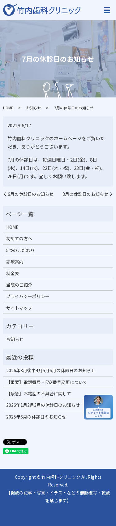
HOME (8, 107)
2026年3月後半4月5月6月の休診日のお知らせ (50, 370)
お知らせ (33, 107)
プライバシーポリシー (27, 296)
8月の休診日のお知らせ (85, 194)
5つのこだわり (20, 250)
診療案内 (15, 262)
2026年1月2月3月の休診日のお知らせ (43, 405)
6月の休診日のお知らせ (31, 194)
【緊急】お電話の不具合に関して (38, 393)
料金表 (12, 273)
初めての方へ (19, 238)
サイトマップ (19, 308)
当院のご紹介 (19, 285)
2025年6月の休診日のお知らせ (36, 417)
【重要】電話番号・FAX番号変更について (46, 382)
